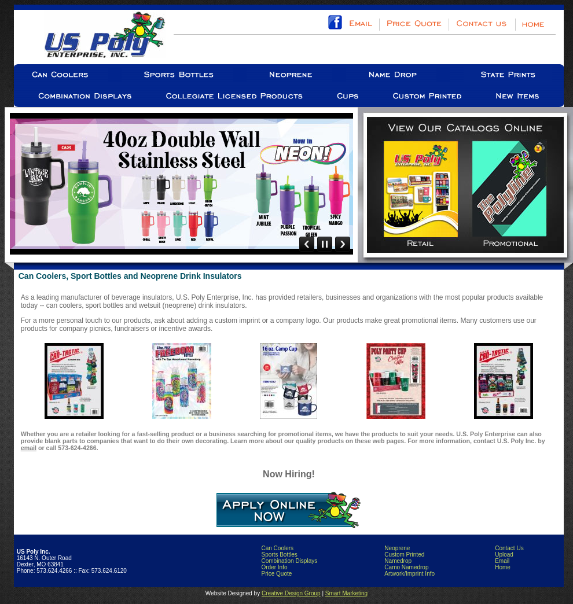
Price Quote (276, 573)
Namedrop (398, 561)
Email (502, 561)
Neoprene (397, 548)
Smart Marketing (346, 593)
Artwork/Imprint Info (409, 573)
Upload (504, 554)
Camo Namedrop (406, 567)
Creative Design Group (291, 593)
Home (502, 567)
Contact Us (509, 548)
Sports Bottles (279, 554)
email (28, 447)
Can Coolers (277, 548)
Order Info (274, 567)
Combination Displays (289, 561)
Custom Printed (404, 554)
